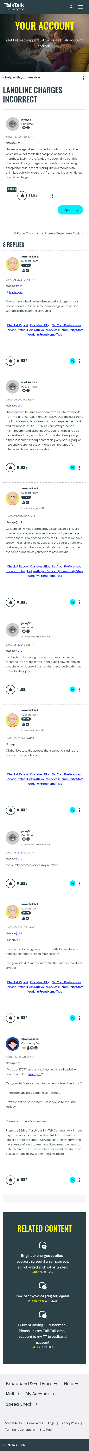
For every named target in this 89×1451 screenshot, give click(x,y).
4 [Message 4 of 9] (16, 650)
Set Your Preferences (66, 325)
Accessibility (13, 1423)
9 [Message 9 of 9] (16, 143)
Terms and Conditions (20, 1429)
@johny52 (15, 292)
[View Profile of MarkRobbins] (29, 382)
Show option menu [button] (83, 78)
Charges (12, 189)
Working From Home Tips (44, 334)
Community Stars (71, 330)
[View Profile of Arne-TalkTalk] (30, 257)
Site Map (46, 1429)
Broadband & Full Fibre (29, 1383)
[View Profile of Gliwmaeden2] (31, 1039)
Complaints (35, 1423)
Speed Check (19, 1404)
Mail (10, 1394)
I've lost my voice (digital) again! (42, 1295)
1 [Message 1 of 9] (16, 285)
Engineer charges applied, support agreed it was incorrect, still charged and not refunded (42, 1261)
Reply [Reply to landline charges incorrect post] (66, 210)
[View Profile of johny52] (27, 120)
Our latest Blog (40, 325)
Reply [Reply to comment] (72, 361)
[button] (71, 7)
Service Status (15, 330)
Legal (51, 1423)
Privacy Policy (69, 1423)
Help (68, 1383)
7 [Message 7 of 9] (16, 933)
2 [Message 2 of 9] (16, 405)
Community (60, 6)
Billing (37, 1271)
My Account (37, 1394)
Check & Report (17, 325)
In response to (32, 508)
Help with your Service (42, 330)
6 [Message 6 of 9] (16, 858)
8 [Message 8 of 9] (16, 1063)
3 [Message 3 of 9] (16, 522)
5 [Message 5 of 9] (16, 744)
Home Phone (37, 1300)
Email (37, 1347)
